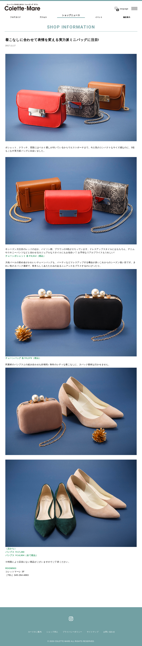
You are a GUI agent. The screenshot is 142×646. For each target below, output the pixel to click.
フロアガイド (15, 16)
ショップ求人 (52, 632)
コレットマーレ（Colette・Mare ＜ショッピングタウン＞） (25, 8)
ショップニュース (71, 16)
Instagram (71, 618)
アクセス (43, 16)
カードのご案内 (36, 632)
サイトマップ (91, 632)
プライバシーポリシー (72, 632)
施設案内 (126, 16)
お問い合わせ (106, 632)
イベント (98, 16)
